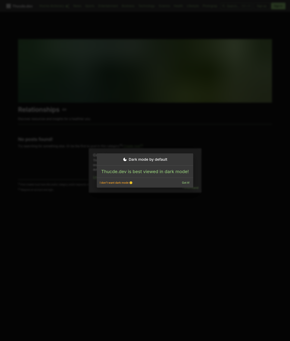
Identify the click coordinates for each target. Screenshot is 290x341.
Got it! (186, 182)
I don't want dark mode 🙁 (116, 182)
